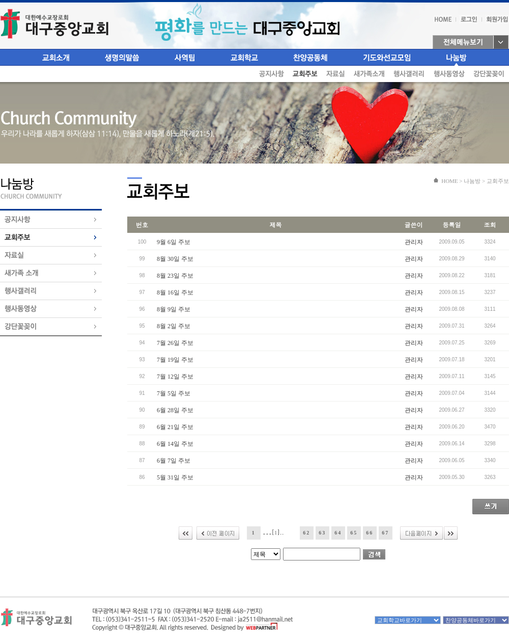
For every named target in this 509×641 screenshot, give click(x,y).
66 (369, 533)
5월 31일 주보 (175, 477)
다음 (421, 533)
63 (322, 533)
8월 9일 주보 (173, 309)
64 (338, 533)
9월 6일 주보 (173, 242)
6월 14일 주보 (175, 443)
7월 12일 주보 (175, 376)
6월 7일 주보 (173, 460)
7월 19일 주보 (175, 359)
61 (291, 532)
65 (353, 533)
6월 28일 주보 (175, 410)
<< (185, 533)
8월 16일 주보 (175, 292)
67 (385, 533)
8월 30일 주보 (175, 258)
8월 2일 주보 (173, 326)
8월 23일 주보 (175, 275)
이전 (217, 533)
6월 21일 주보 (175, 427)
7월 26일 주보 (175, 342)
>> (451, 533)
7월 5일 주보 (173, 393)
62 (306, 533)
